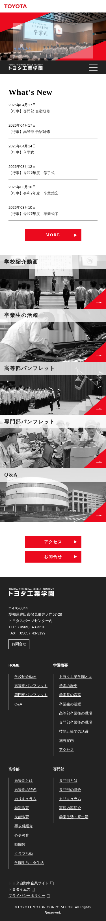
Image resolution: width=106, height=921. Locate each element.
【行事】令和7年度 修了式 (31, 173)
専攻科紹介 (23, 826)
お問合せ (53, 556)
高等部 (14, 769)
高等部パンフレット (30, 686)
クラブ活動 (23, 853)
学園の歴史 (68, 686)
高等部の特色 (25, 790)
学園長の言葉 (70, 695)
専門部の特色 (70, 790)
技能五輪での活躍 (73, 731)
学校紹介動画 (25, 676)
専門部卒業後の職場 (75, 722)
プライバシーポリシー (26, 895)
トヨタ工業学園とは (75, 676)
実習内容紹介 (70, 808)
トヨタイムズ (19, 889)
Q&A (18, 704)
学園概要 (60, 665)
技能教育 (21, 817)
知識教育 (21, 808)
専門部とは (68, 780)
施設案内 (66, 740)
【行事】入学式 (21, 152)
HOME (14, 665)
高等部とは (23, 780)
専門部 (58, 769)
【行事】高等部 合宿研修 (29, 132)
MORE (53, 235)
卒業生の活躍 (70, 704)
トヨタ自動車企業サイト (28, 883)
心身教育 (21, 835)
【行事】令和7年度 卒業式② (33, 193)
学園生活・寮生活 (29, 863)
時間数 (19, 844)
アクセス (53, 542)
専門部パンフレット (30, 695)
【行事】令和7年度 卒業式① (33, 214)
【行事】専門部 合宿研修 (29, 111)
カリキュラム (25, 799)
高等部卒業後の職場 (75, 713)
